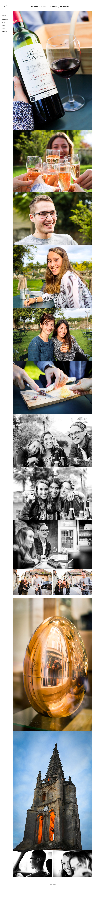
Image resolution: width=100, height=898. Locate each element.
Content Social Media (6, 34)
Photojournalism (5, 31)
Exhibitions (4, 41)
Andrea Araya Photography (5, 6)
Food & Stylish (5, 19)
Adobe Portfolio (54, 893)
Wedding (3, 25)
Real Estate (4, 22)
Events (3, 28)
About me (4, 8)
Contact (3, 12)
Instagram (4, 15)
